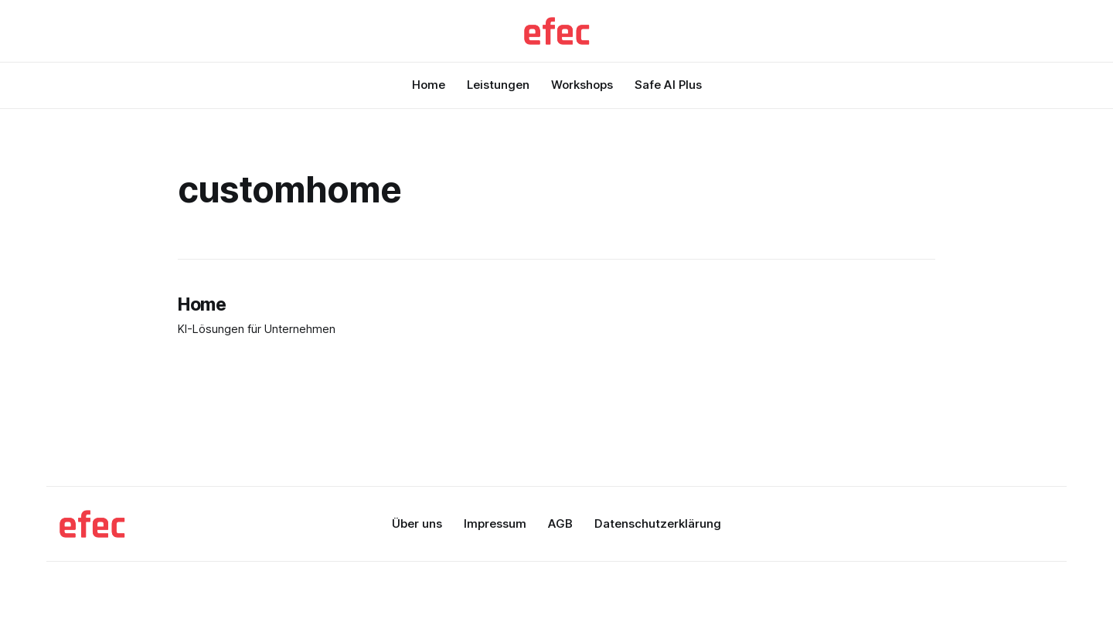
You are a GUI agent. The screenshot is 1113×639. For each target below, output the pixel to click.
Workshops (582, 84)
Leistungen (498, 84)
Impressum (495, 523)
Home (428, 84)
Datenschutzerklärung (657, 523)
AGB (560, 523)
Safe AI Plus (668, 84)
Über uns (417, 523)
